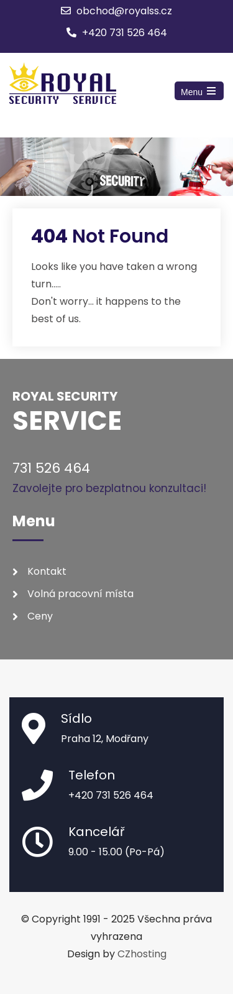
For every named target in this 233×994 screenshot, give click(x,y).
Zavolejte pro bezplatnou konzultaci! (109, 488)
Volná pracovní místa (80, 594)
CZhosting (142, 954)
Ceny (40, 616)
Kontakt (46, 571)
